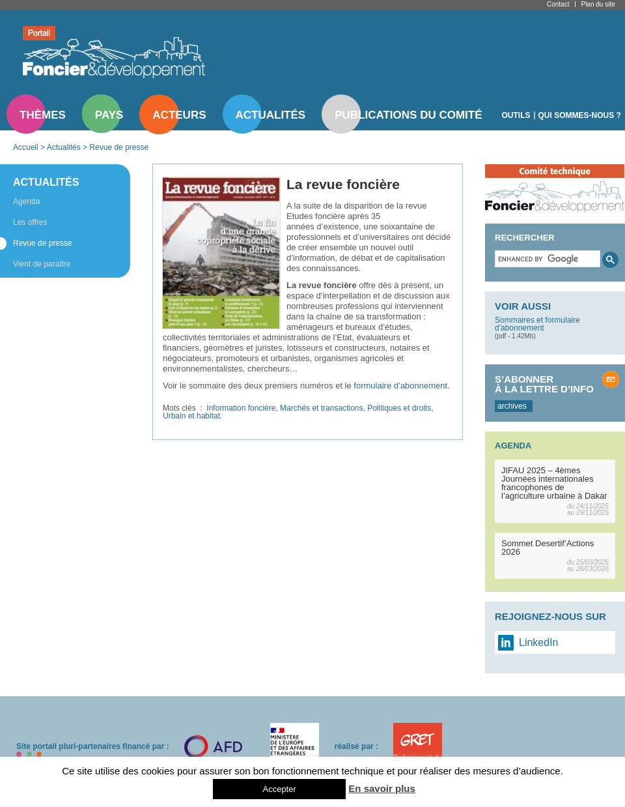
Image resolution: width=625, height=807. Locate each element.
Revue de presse (118, 147)
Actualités (271, 115)
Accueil (25, 147)
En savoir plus (381, 788)
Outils (516, 115)
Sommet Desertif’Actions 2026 (547, 547)
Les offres (30, 222)
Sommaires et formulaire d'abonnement (537, 323)
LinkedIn (539, 642)
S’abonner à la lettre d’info (544, 384)
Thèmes (43, 115)
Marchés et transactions (321, 408)
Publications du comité (408, 115)
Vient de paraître (42, 264)
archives (512, 406)
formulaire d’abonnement (400, 385)
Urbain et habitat (191, 415)
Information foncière (240, 408)
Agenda (26, 201)
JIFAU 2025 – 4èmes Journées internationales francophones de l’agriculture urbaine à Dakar (554, 483)
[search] (546, 259)
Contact (558, 4)
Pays (109, 115)
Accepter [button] (279, 789)
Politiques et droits (399, 408)
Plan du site (598, 4)
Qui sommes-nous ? (579, 115)
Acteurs (179, 115)
